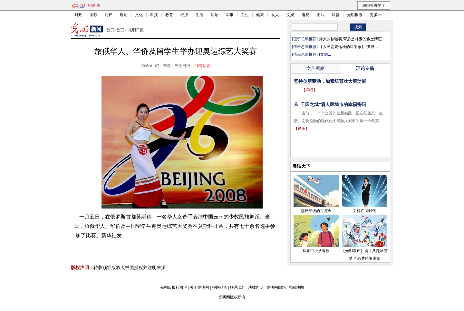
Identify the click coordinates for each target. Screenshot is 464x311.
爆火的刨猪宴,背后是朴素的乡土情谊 (350, 39)
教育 (169, 15)
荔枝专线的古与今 (316, 211)
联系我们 (238, 287)
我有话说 (202, 65)
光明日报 (136, 30)
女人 (275, 15)
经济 (184, 15)
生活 (199, 15)
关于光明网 (199, 287)
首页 (110, 30)
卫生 (245, 15)
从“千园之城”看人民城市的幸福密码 (330, 104)
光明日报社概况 (173, 287)
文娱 (290, 15)
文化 (139, 15)
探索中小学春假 (316, 250)
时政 (78, 15)
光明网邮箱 (276, 287)
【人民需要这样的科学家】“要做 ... (349, 46)
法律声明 (256, 287)
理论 (124, 15)
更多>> (376, 15)
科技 (154, 15)
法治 (214, 15)
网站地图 (296, 287)
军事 (230, 15)
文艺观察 (315, 68)
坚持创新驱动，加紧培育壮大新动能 (330, 81)
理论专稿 (365, 68)
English (94, 5)
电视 (305, 15)
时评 (108, 15)
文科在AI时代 (364, 211)
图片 (320, 15)
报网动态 (219, 287)
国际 (93, 15)
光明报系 (354, 15)
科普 (336, 15)
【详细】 (309, 90)
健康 (260, 15)
